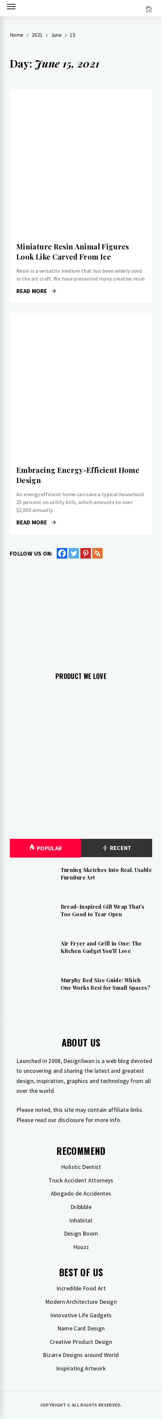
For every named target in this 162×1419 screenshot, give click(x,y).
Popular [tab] (45, 848)
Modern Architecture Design (81, 1301)
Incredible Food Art (81, 1288)
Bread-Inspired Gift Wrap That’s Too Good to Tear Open (103, 910)
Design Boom (81, 1233)
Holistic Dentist (81, 1167)
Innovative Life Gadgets (80, 1315)
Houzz (81, 1247)
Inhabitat (80, 1220)
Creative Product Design (81, 1341)
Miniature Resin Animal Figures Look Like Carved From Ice (72, 252)
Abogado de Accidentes (81, 1193)
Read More (36, 291)
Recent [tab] (117, 848)
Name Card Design (81, 1328)
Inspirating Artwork (81, 1368)
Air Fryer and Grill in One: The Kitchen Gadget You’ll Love (101, 947)
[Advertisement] (81, 611)
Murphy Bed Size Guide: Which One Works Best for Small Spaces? (106, 984)
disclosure (71, 1120)
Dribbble (81, 1207)
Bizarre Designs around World (81, 1355)
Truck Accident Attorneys (81, 1180)
